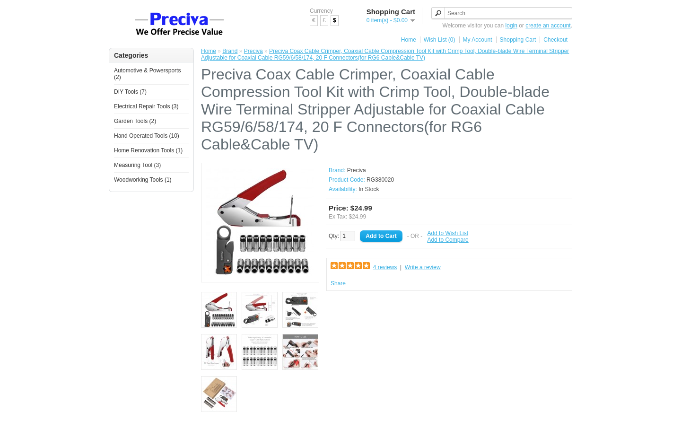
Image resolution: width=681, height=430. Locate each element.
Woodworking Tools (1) (143, 179)
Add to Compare (447, 240)
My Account (477, 39)
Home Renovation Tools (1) (148, 150)
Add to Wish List (447, 233)
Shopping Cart (518, 39)
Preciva (253, 51)
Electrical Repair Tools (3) (146, 106)
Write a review (423, 267)
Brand (229, 51)
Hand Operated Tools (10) (146, 135)
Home (408, 39)
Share (338, 283)
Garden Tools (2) (135, 121)
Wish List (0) (439, 39)
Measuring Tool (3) (137, 165)
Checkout (555, 39)
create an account (547, 25)
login (511, 25)
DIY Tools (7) (130, 91)
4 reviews (385, 267)
